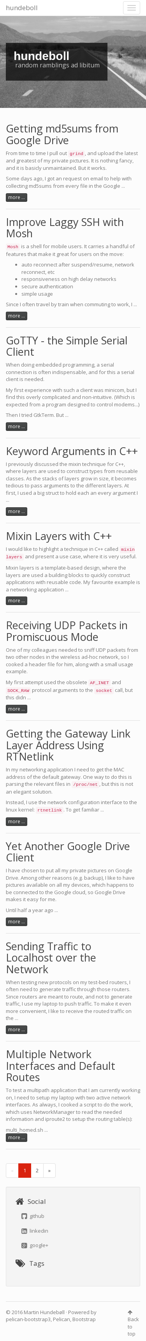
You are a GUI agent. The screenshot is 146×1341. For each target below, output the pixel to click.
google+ (34, 1245)
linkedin (34, 1230)
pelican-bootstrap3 (28, 1319)
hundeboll (22, 7)
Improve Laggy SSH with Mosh (65, 228)
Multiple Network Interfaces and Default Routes (60, 1065)
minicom (114, 389)
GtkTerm (43, 414)
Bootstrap (84, 1319)
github (32, 1215)
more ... (16, 197)
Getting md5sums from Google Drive (62, 134)
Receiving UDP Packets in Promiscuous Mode (67, 631)
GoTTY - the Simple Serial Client (67, 346)
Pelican (61, 1319)
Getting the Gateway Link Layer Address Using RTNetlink (68, 745)
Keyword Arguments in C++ (72, 451)
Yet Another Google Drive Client (68, 852)
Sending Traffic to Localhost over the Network (51, 957)
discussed (46, 464)
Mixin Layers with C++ (59, 536)
